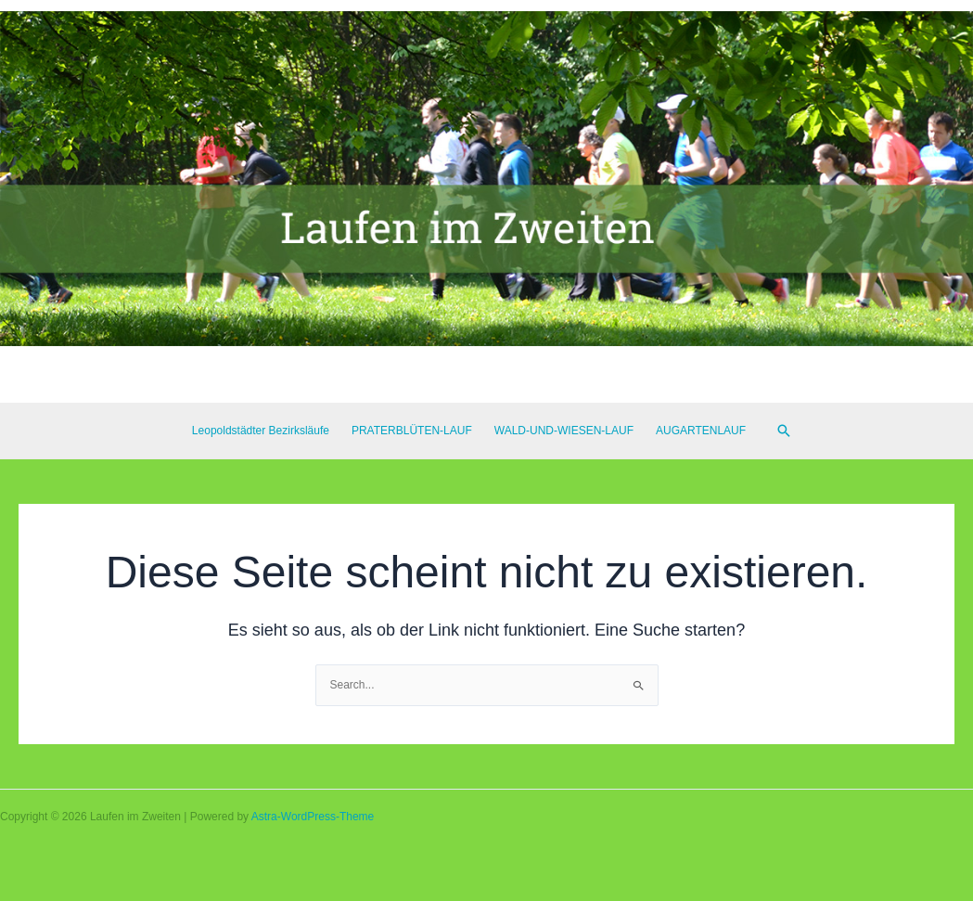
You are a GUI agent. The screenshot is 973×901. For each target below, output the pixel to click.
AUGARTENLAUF (701, 430)
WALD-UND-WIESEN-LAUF (564, 430)
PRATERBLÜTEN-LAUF (412, 430)
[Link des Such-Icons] (783, 430)
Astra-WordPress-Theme (312, 816)
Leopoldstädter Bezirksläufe (260, 430)
